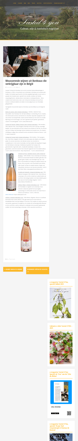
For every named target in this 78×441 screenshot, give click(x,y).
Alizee (25, 437)
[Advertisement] (61, 404)
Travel (33, 3)
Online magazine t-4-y (59, 3)
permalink (12, 266)
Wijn (25, 3)
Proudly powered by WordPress (11, 437)
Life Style (39, 3)
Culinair (20, 3)
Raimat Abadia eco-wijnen (13, 276)
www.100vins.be (24, 199)
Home (14, 3)
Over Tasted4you (47, 3)
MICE (29, 3)
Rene (18, 84)
